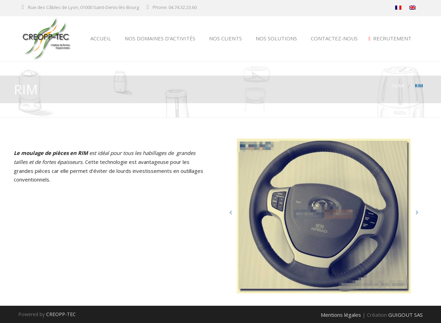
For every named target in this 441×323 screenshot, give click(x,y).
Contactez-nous (333, 38)
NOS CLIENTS (225, 38)
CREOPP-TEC (61, 314)
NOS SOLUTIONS (275, 38)
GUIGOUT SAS (405, 314)
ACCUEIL (100, 38)
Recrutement (390, 38)
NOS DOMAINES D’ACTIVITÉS (159, 38)
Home (398, 86)
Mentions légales (341, 314)
